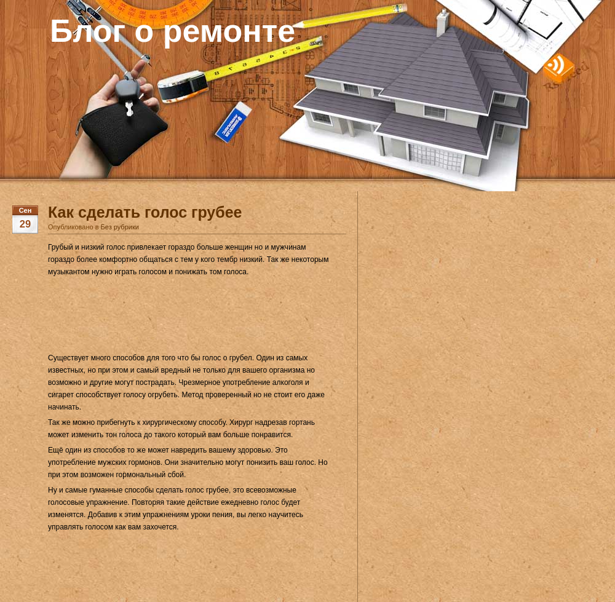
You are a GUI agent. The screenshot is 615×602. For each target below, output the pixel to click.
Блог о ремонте (172, 31)
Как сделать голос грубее (145, 212)
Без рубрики (120, 227)
